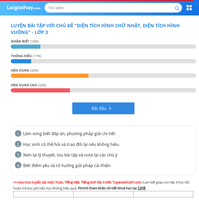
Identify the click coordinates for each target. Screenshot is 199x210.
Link (142, 188)
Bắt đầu (101, 108)
